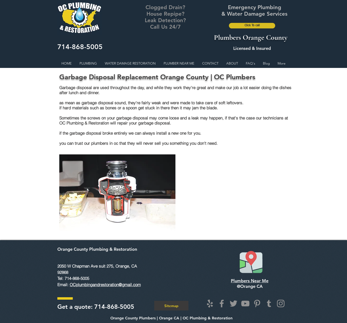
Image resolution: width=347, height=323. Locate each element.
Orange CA (169, 318)
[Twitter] (233, 303)
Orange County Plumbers (133, 318)
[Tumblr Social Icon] (269, 303)
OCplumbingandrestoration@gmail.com (105, 284)
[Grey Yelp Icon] (210, 303)
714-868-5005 (80, 47)
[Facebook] (222, 303)
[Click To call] (252, 25)
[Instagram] (281, 303)
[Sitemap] (171, 305)
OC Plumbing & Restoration (208, 318)
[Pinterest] (257, 303)
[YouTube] (245, 303)
